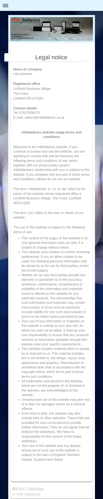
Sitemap (36, 488)
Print (18, 488)
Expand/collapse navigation (51, 5)
